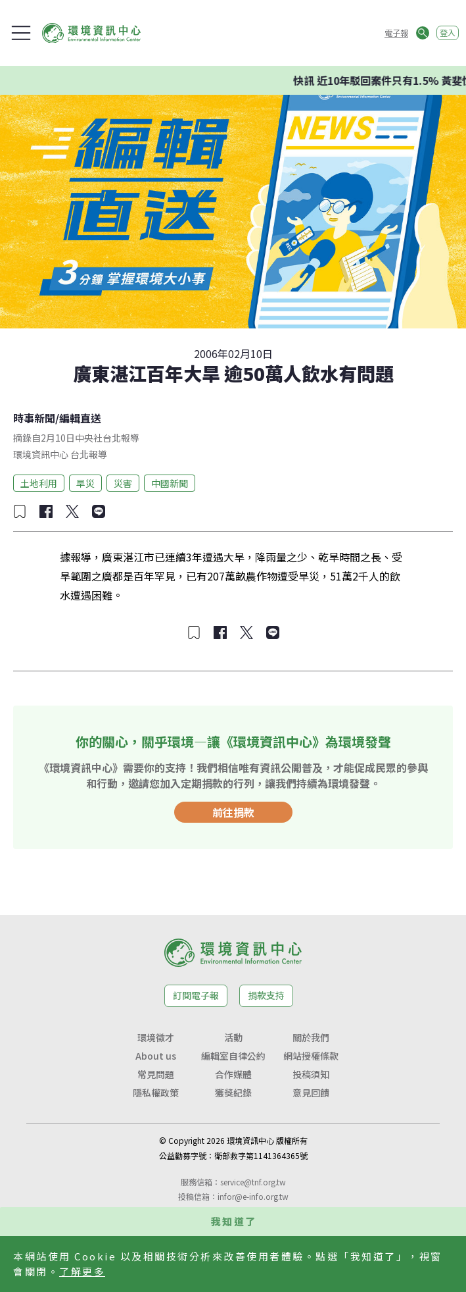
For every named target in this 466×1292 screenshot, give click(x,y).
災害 (123, 483)
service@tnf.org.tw (253, 1181)
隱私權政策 (156, 1092)
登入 (447, 32)
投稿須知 (310, 1074)
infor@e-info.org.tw (253, 1196)
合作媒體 (233, 1074)
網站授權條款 (310, 1055)
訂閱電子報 (196, 995)
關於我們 (310, 1037)
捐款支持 (266, 995)
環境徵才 (155, 1037)
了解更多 (82, 1271)
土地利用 (38, 483)
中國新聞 (169, 483)
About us (155, 1055)
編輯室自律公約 (233, 1055)
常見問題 (155, 1074)
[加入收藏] (19, 511)
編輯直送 (80, 418)
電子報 (396, 33)
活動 (233, 1037)
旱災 (85, 483)
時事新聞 (34, 418)
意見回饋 (310, 1092)
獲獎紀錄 (233, 1092)
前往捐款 (233, 812)
